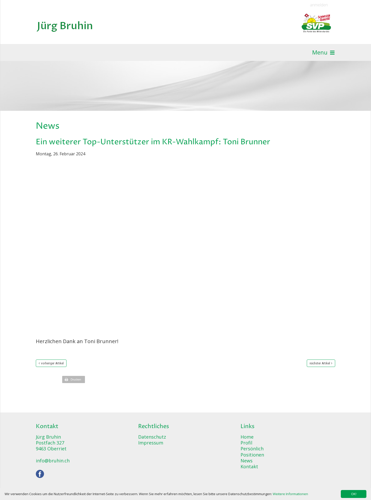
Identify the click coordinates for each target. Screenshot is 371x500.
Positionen (252, 455)
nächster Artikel (320, 363)
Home (247, 437)
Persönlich (252, 448)
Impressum (150, 443)
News (247, 461)
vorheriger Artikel (52, 363)
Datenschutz (152, 437)
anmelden (319, 5)
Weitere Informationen (290, 494)
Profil (246, 443)
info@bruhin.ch (53, 461)
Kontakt (249, 466)
